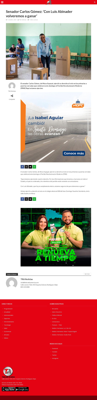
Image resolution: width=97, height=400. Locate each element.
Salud (5, 328)
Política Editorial (57, 315)
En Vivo (54, 318)
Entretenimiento (9, 322)
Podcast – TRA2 (57, 325)
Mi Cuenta (55, 309)
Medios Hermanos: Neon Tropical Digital (64, 331)
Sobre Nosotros (57, 312)
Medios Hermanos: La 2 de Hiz (61, 328)
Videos (6, 338)
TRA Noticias (22, 20)
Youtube (54, 352)
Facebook (55, 348)
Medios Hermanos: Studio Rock (61, 335)
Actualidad (7, 312)
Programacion (8, 309)
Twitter (54, 355)
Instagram (55, 358)
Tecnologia (7, 325)
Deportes (7, 318)
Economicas (7, 331)
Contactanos (56, 322)
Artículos (6, 335)
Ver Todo (87, 274)
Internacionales (8, 315)
